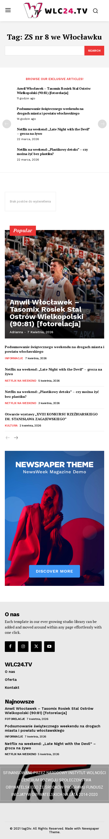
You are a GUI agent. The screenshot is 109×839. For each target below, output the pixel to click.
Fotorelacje (15, 719)
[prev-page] (6, 124)
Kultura (11, 425)
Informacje (14, 358)
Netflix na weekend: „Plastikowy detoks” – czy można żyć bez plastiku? (52, 151)
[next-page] (102, 124)
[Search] (94, 50)
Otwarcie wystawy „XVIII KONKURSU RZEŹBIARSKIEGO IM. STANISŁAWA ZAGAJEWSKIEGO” (51, 416)
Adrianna (16, 332)
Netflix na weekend (20, 380)
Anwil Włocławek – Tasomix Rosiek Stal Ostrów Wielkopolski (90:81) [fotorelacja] (53, 90)
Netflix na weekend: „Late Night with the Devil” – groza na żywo (53, 131)
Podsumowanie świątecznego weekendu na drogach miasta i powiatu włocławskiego (50, 110)
